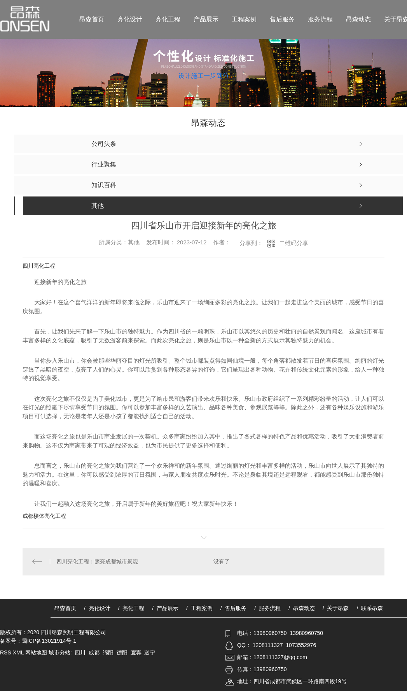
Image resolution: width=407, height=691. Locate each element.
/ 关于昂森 (336, 608)
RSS (6, 652)
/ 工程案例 (199, 608)
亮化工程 (167, 19)
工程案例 (244, 19)
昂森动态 (358, 19)
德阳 (122, 652)
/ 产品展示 (165, 608)
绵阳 (108, 652)
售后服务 (282, 19)
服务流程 (320, 19)
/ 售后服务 (233, 608)
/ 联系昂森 (369, 608)
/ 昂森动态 (301, 608)
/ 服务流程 (267, 608)
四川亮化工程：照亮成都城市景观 (97, 561)
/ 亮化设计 (97, 608)
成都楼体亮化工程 (44, 516)
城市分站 (59, 652)
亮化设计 (129, 19)
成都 (94, 652)
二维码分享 (293, 243)
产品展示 (206, 19)
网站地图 (36, 652)
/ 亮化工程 (131, 608)
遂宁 (149, 652)
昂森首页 (91, 19)
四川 (80, 652)
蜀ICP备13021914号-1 (49, 641)
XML (19, 652)
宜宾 (136, 652)
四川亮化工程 (39, 266)
